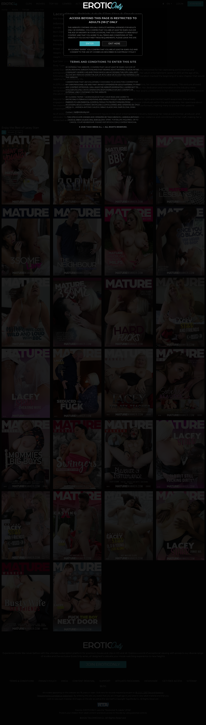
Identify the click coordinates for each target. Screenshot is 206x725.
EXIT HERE (114, 43)
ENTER (90, 43)
